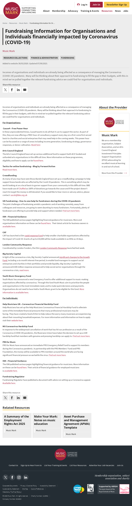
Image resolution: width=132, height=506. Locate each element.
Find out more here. (71, 210)
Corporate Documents (10, 486)
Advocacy (73, 10)
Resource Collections (15, 57)
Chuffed (22, 188)
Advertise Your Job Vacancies (101, 465)
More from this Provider (112, 173)
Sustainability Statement (11, 489)
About (46, 10)
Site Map (25, 489)
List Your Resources (78, 465)
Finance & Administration (44, 57)
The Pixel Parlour (16, 492)
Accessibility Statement (48, 486)
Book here (35, 144)
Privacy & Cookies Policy (28, 486)
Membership (58, 10)
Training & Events (90, 10)
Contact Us (13, 465)
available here (9, 226)
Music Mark (9, 51)
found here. (46, 223)
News (118, 10)
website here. (17, 320)
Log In (84, 4)
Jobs (125, 10)
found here (38, 160)
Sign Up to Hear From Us (31, 465)
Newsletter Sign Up (117, 4)
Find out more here (57, 355)
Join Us (96, 4)
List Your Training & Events (55, 465)
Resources (107, 10)
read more (24, 270)
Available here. (9, 383)
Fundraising (67, 57)
